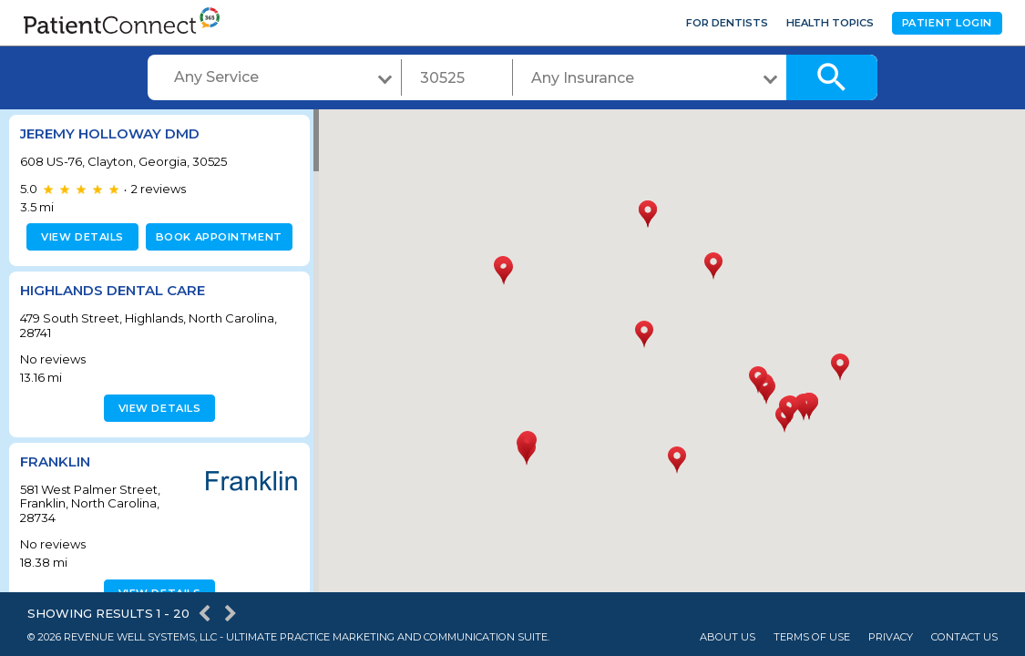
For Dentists (727, 22)
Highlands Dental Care (112, 290)
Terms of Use (812, 637)
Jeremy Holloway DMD (110, 133)
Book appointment (215, 237)
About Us (727, 637)
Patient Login (947, 22)
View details (79, 237)
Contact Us (964, 637)
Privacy (890, 637)
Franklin (55, 461)
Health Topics (830, 22)
